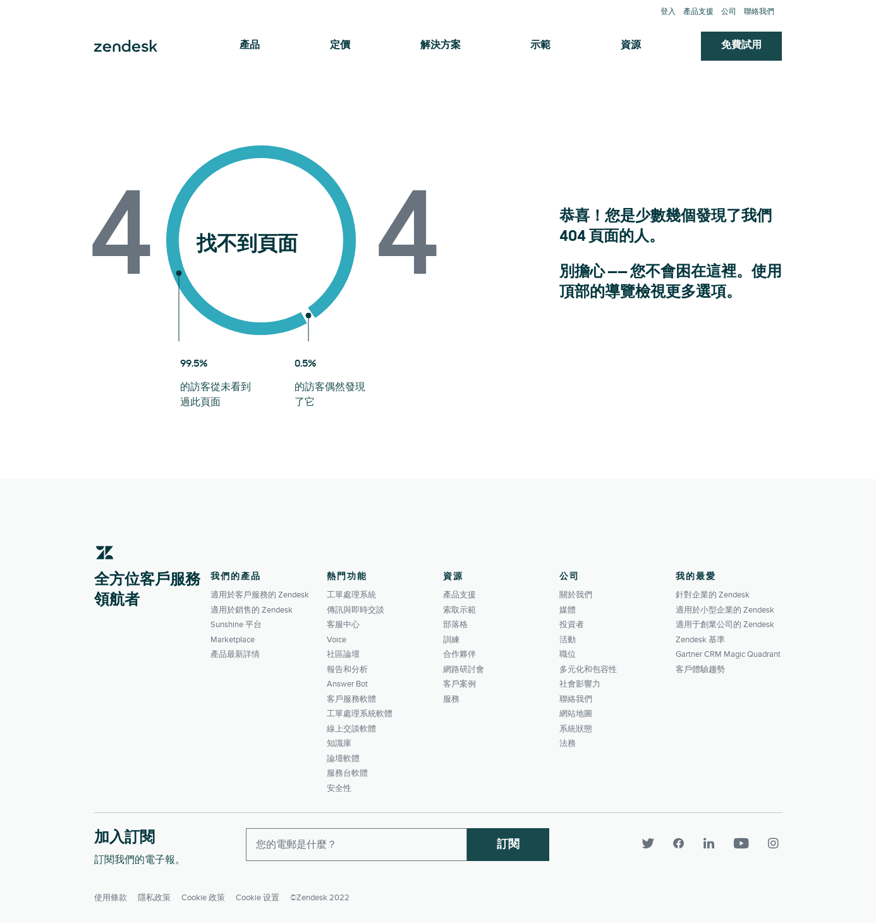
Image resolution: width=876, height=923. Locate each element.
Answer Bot (347, 684)
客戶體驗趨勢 (700, 669)
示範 (540, 45)
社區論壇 (343, 654)
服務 (451, 699)
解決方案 (440, 45)
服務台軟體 (347, 773)
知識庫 (339, 743)
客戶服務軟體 (351, 699)
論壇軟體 (343, 759)
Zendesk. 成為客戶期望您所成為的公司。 (125, 46)
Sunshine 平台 (236, 625)
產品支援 (698, 11)
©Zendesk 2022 (320, 895)
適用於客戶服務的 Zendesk (259, 595)
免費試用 (741, 45)
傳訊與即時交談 (355, 610)
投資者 (571, 625)
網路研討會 (463, 669)
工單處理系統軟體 (359, 714)
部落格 (455, 625)
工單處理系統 (351, 595)
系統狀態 (575, 729)
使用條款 (110, 895)
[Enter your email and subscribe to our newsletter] (356, 844)
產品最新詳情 (235, 654)
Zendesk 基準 (700, 640)
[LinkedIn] (713, 843)
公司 (728, 11)
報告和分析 (347, 669)
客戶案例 (459, 684)
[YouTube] (745, 843)
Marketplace (232, 640)
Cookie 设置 (257, 895)
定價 (340, 45)
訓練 (451, 640)
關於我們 (575, 595)
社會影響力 (579, 684)
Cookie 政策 (203, 895)
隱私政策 (154, 895)
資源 (631, 45)
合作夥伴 (459, 654)
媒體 (567, 610)
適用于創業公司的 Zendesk (725, 625)
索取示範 (459, 610)
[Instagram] (772, 843)
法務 (567, 743)
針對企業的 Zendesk (713, 595)
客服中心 (343, 625)
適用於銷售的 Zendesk (251, 610)
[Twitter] (653, 843)
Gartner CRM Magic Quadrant (728, 654)
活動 (567, 640)
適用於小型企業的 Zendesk (725, 610)
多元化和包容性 (588, 669)
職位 (567, 654)
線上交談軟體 (351, 729)
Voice (336, 640)
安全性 (339, 788)
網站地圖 (575, 714)
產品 (250, 45)
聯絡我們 (759, 11)
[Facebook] (683, 843)
